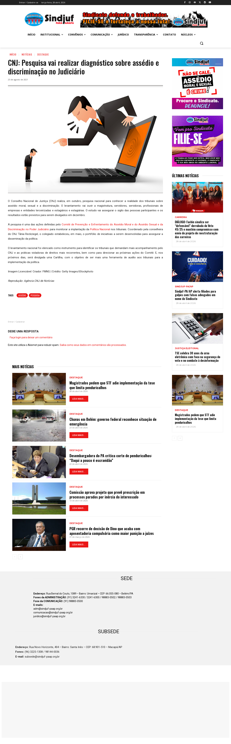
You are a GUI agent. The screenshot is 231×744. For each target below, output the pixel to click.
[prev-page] (14, 556)
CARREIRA (181, 217)
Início (13, 54)
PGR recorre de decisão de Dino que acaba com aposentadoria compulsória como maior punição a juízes (111, 531)
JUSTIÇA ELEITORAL (187, 348)
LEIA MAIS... (79, 398)
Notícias (27, 54)
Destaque (43, 54)
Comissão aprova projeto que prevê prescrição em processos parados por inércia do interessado (107, 494)
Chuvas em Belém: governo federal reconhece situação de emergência (112, 421)
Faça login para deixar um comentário (31, 337)
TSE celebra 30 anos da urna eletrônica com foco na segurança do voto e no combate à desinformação (197, 357)
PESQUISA (35, 295)
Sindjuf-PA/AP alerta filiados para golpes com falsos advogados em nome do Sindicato (195, 295)
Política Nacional (100, 229)
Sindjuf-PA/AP (184, 287)
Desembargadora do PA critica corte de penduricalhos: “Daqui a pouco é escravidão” (110, 458)
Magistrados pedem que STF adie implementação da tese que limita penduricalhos (112, 385)
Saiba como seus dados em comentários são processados (93, 345)
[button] (201, 43)
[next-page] (20, 556)
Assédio (22, 295)
